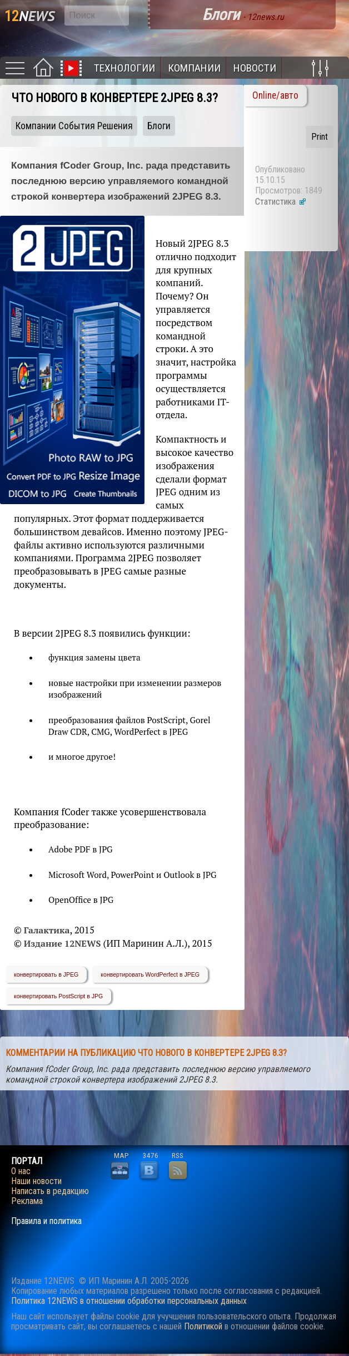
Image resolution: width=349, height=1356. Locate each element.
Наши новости (36, 1181)
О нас (21, 1171)
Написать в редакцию (50, 1191)
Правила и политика (46, 1221)
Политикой (203, 1326)
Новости (254, 68)
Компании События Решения (74, 125)
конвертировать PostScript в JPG (58, 996)
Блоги (159, 125)
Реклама (27, 1201)
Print (319, 136)
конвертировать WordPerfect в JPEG (150, 974)
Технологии (124, 68)
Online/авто (275, 95)
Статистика (281, 201)
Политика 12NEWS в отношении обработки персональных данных (129, 1301)
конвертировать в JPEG (46, 974)
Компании (194, 68)
